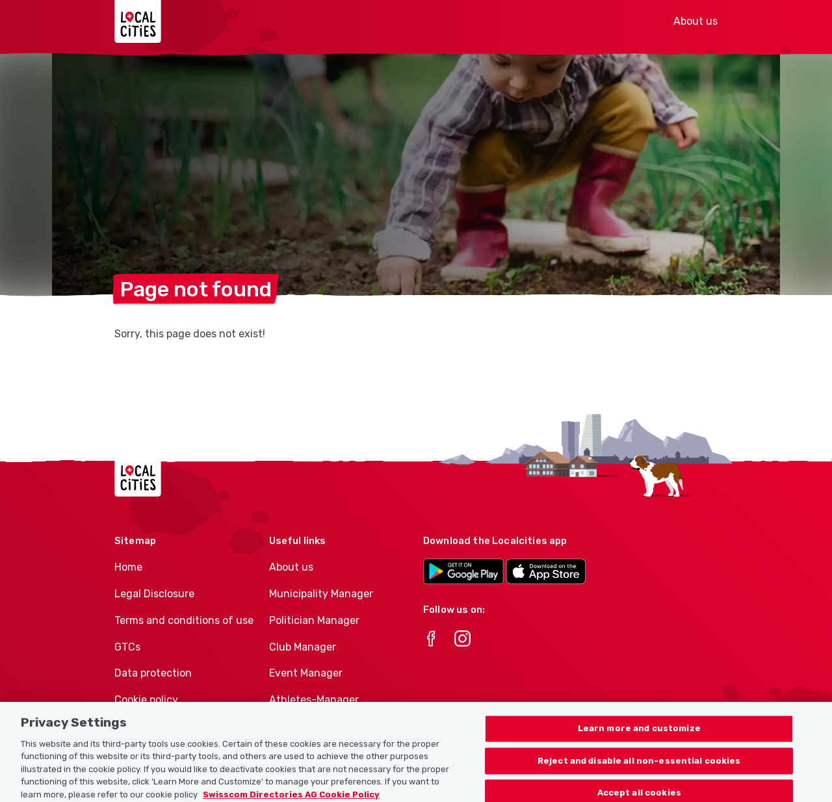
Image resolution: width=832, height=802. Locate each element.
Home (128, 567)
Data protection (153, 673)
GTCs (127, 647)
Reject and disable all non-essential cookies (639, 771)
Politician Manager (314, 620)
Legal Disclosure (154, 594)
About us (695, 21)
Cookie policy (146, 699)
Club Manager (302, 647)
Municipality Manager (321, 594)
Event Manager (306, 673)
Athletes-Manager (314, 699)
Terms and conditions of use (184, 620)
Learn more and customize (639, 739)
